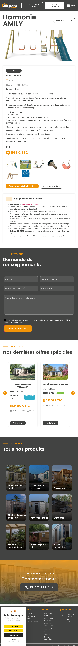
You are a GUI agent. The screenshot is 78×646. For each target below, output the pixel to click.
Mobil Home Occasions (48, 620)
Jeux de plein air (49, 630)
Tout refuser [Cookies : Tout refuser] (13, 631)
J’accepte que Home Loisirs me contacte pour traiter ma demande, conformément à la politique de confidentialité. (37, 321)
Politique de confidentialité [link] (13, 640)
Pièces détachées (48, 638)
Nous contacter (32, 622)
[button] (71, 5)
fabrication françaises (30, 204)
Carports (47, 634)
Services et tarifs (31, 618)
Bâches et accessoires (48, 625)
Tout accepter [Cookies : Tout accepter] (13, 626)
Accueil (29, 614)
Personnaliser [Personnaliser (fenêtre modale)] (13, 635)
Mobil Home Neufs (48, 615)
